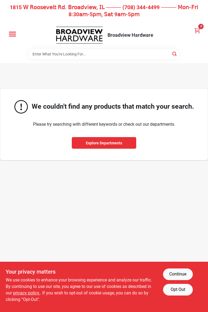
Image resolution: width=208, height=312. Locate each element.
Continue (177, 274)
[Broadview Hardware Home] (79, 35)
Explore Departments (104, 143)
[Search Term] (104, 54)
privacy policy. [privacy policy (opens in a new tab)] (26, 293)
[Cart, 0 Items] (197, 30)
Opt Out (178, 289)
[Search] (175, 53)
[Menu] (12, 34)
